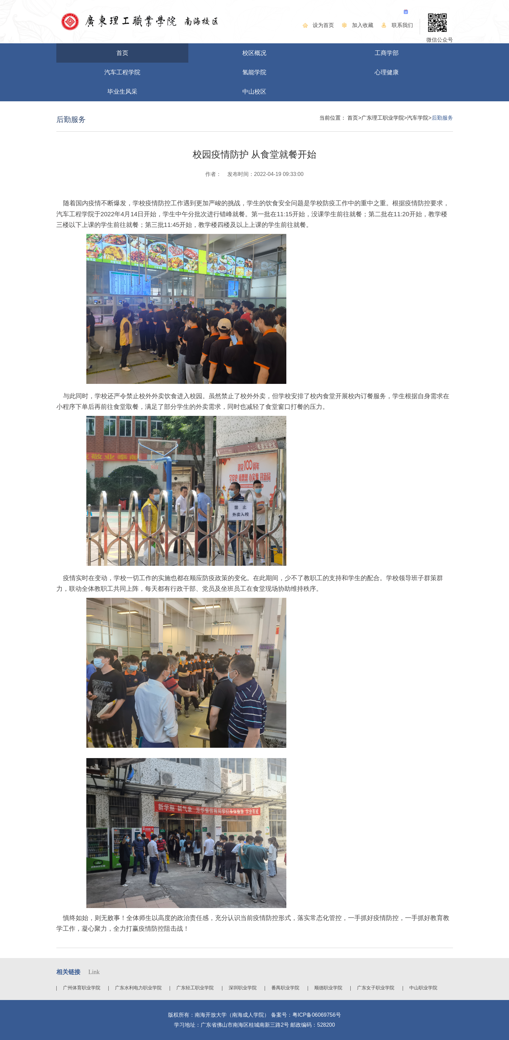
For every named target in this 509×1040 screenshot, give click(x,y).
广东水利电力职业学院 (138, 987)
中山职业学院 (423, 987)
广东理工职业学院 (382, 118)
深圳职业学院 (243, 987)
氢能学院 (254, 72)
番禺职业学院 (285, 987)
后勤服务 (442, 118)
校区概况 (254, 53)
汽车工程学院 (122, 72)
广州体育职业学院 (81, 987)
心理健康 (387, 72)
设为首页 (323, 25)
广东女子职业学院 (375, 987)
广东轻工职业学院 (195, 987)
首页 (122, 53)
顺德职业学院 (328, 987)
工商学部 (387, 53)
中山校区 (254, 91)
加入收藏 (362, 25)
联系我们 (402, 25)
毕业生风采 (122, 91)
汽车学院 (417, 118)
